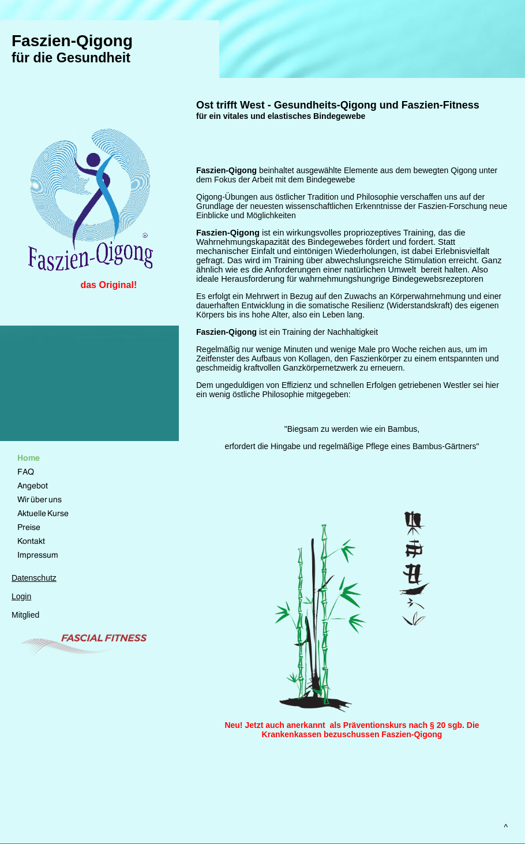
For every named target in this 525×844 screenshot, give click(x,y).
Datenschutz (34, 577)
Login (21, 596)
